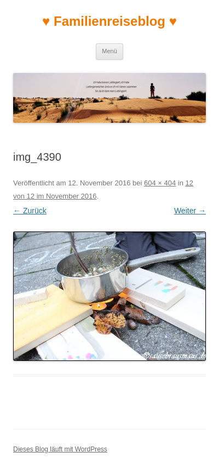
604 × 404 (160, 183)
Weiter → (190, 210)
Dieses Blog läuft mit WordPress (60, 449)
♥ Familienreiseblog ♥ (109, 21)
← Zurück (30, 210)
